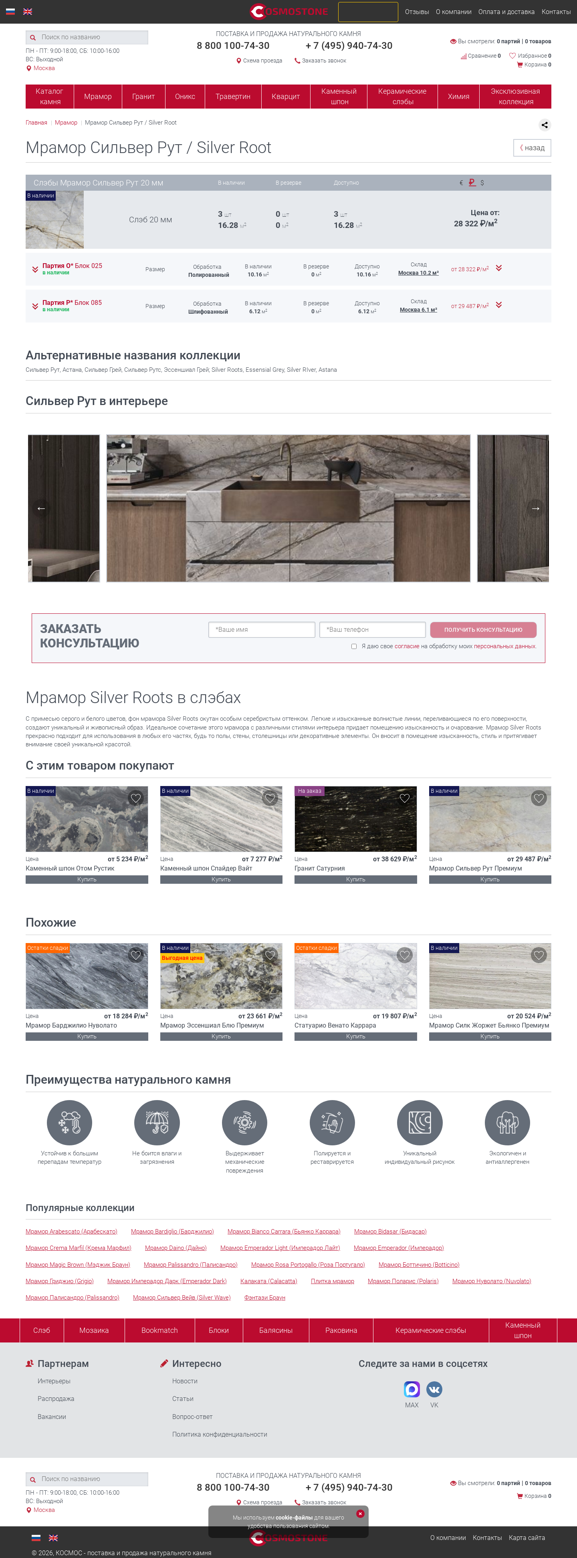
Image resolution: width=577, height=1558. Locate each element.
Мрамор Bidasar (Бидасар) (390, 1231)
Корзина (538, 64)
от (470, 269)
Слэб (41, 1330)
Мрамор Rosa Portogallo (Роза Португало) (308, 1264)
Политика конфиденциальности (219, 1434)
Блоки (219, 1330)
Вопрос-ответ (192, 1417)
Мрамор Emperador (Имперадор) (399, 1248)
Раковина (341, 1330)
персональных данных (504, 646)
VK (434, 1395)
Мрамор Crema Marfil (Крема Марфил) (78, 1248)
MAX (412, 1395)
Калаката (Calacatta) (268, 1281)
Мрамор (98, 96)
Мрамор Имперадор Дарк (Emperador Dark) (167, 1281)
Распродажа (56, 1399)
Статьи (183, 1399)
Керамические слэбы (402, 96)
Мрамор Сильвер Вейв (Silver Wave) (182, 1297)
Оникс (185, 96)
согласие (407, 646)
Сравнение (481, 55)
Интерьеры (54, 1381)
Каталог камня (49, 96)
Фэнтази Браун (264, 1297)
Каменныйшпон (523, 1330)
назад (530, 147)
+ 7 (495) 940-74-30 (349, 45)
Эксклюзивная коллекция (515, 96)
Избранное (534, 55)
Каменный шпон (339, 96)
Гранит (143, 96)
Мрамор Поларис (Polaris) (403, 1281)
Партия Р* (72, 303)
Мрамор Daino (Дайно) (176, 1248)
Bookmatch (159, 1330)
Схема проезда (262, 60)
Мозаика (94, 1330)
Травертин (233, 96)
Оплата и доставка (506, 11)
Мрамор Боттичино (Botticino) (419, 1264)
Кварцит (286, 96)
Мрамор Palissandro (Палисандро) (191, 1264)
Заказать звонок (324, 60)
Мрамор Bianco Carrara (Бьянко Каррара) (284, 1231)
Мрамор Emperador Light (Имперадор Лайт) (280, 1248)
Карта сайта (527, 1537)
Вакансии (52, 1417)
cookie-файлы (294, 1517)
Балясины (276, 1330)
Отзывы (417, 11)
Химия (459, 96)
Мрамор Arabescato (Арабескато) (71, 1231)
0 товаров (538, 41)
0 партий (508, 41)
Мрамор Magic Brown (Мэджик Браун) (78, 1264)
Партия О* (72, 266)
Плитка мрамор (332, 1281)
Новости (185, 1381)
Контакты (556, 11)
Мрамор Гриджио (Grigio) (60, 1281)
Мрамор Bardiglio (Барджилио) (172, 1231)
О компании (454, 11)
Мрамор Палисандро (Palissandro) (72, 1297)
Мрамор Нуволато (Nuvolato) (491, 1281)
